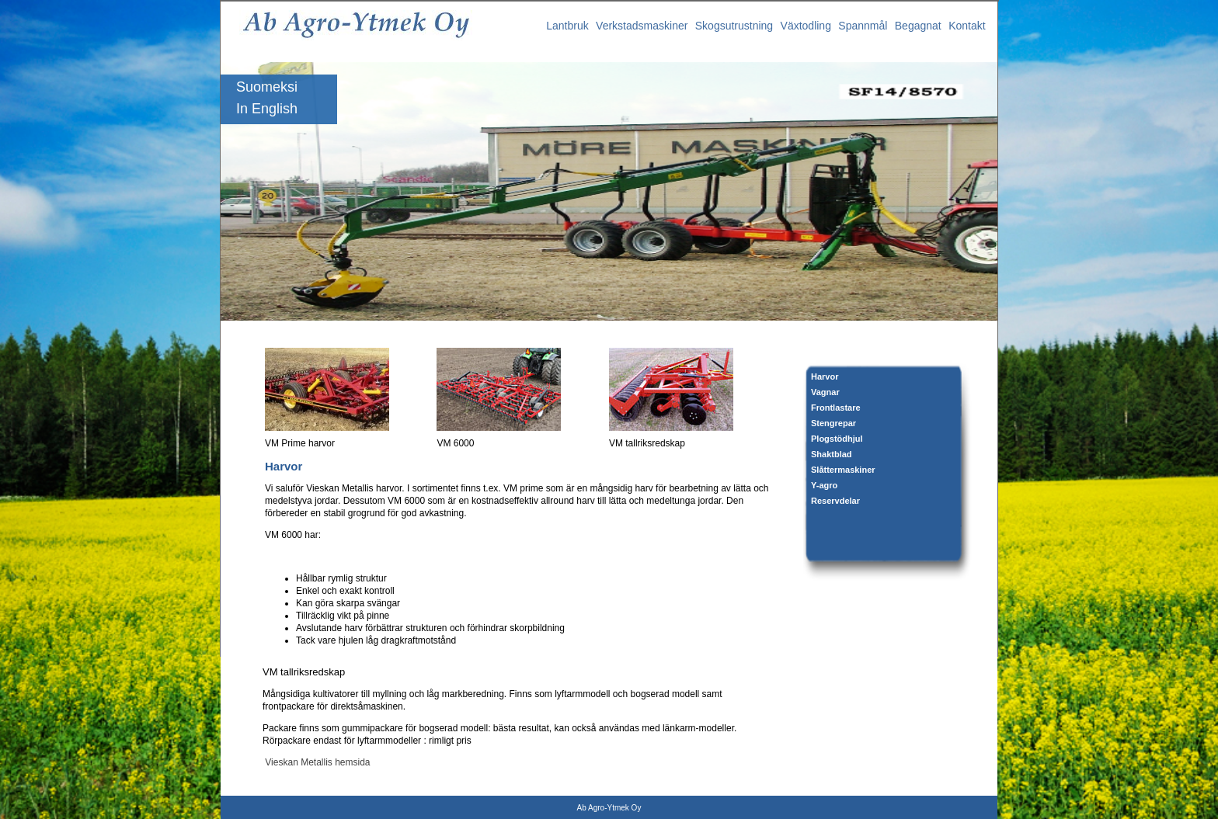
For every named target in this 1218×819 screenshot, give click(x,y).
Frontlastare (836, 407)
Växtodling (806, 25)
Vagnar (825, 392)
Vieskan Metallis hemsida (317, 762)
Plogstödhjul (837, 438)
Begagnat (918, 25)
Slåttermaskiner (843, 469)
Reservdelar (835, 500)
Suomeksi (267, 87)
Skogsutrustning (734, 25)
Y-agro (824, 485)
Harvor (824, 376)
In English (267, 108)
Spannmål (862, 25)
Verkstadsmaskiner (641, 25)
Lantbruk (567, 25)
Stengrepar (833, 423)
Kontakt (966, 25)
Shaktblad (831, 454)
